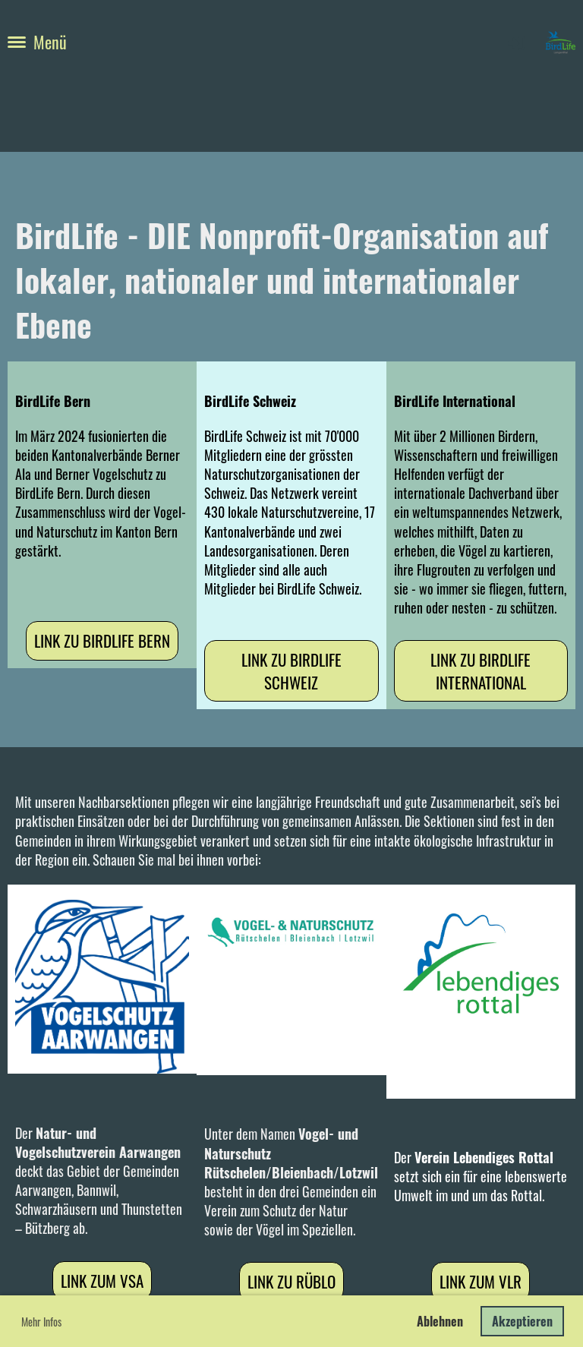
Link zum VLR (481, 1281)
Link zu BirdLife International (480, 670)
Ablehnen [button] (440, 1321)
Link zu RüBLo (291, 1281)
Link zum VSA (102, 1280)
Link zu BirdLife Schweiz (291, 670)
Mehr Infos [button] (41, 1322)
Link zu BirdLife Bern (102, 640)
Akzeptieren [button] (522, 1321)
